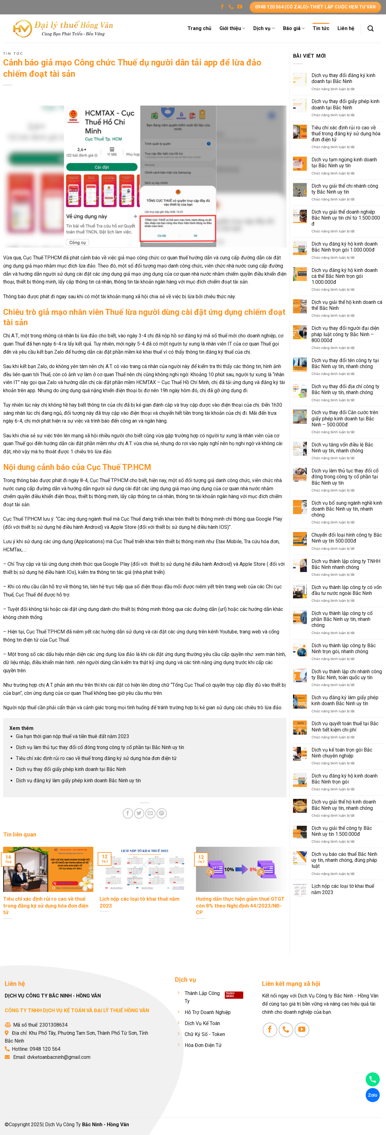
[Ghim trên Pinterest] (162, 813)
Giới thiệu (232, 28)
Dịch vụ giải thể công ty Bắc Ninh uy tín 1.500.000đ (341, 831)
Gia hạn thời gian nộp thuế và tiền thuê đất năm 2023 (72, 736)
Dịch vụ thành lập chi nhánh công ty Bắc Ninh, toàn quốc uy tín (346, 674)
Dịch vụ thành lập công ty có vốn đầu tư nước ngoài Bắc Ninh (346, 590)
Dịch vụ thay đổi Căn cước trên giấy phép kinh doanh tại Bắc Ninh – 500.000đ (344, 418)
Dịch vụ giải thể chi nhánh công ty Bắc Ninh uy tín (344, 189)
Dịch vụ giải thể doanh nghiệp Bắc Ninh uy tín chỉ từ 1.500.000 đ (345, 218)
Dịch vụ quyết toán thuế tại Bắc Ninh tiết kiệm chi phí (344, 726)
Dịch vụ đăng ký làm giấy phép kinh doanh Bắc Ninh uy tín (78, 781)
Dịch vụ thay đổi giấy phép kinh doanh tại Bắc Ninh (71, 769)
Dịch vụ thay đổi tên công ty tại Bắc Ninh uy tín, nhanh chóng (345, 363)
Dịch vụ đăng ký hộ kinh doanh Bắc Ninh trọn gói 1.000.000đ (344, 247)
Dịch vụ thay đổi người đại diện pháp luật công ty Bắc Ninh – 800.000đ (345, 334)
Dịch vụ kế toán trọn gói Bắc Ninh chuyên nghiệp (341, 753)
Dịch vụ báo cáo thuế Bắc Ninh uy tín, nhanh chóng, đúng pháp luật (344, 860)
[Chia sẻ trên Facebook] (128, 813)
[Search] (370, 28)
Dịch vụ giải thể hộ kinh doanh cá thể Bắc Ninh (346, 305)
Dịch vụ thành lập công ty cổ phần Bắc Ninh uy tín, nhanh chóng (342, 619)
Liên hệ (345, 28)
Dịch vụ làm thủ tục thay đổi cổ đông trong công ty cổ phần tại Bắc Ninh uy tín (100, 747)
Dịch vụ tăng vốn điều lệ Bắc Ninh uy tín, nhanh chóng (342, 448)
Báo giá (294, 28)
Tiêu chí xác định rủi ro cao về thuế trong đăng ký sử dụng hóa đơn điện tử (96, 758)
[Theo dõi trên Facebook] (222, 7)
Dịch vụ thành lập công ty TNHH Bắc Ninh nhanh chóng (345, 564)
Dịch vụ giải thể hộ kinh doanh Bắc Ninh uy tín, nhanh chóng (343, 805)
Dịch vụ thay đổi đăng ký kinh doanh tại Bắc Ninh (343, 78)
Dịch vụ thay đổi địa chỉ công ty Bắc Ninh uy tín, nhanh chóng (345, 389)
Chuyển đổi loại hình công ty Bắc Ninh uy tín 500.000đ (346, 538)
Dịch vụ (264, 28)
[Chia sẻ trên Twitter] (139, 813)
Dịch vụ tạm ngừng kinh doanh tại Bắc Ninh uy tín (344, 163)
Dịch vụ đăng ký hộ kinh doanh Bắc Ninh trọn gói (344, 779)
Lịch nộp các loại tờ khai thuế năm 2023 (342, 889)
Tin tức (321, 28)
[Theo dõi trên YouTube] (239, 7)
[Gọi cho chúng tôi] (231, 7)
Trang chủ (199, 28)
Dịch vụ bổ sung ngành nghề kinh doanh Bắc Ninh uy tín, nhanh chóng (346, 509)
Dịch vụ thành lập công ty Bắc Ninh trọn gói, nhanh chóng (343, 648)
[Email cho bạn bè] (150, 813)
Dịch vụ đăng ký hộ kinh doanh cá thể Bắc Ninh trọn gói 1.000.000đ (344, 276)
